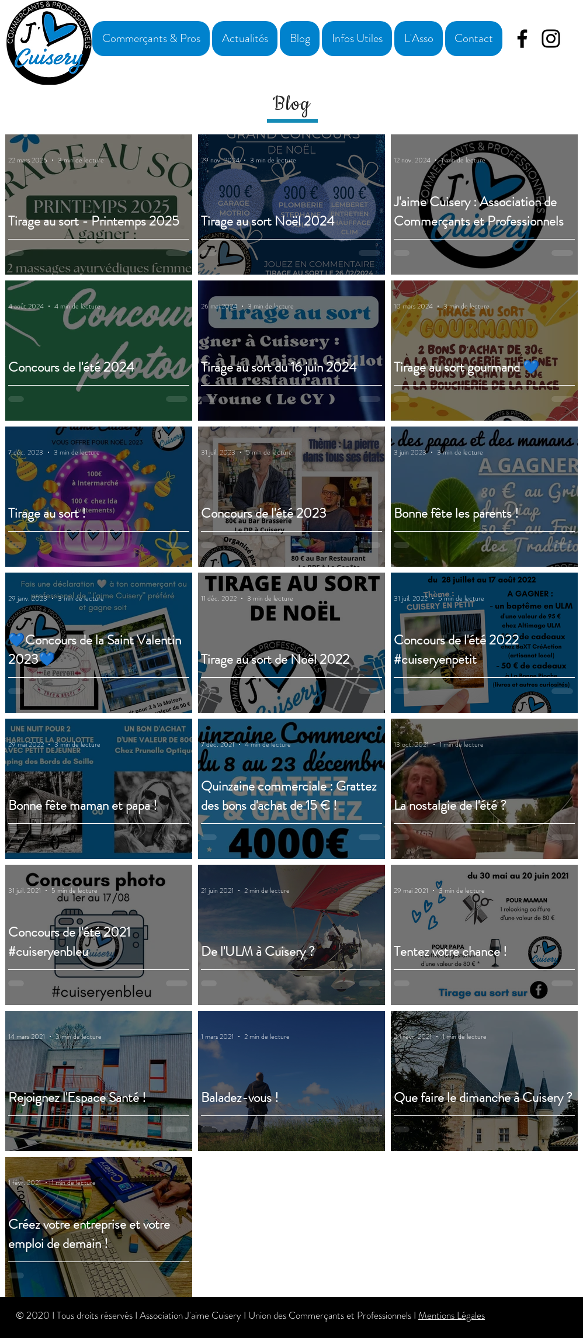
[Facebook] (522, 38)
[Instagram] (551, 38)
